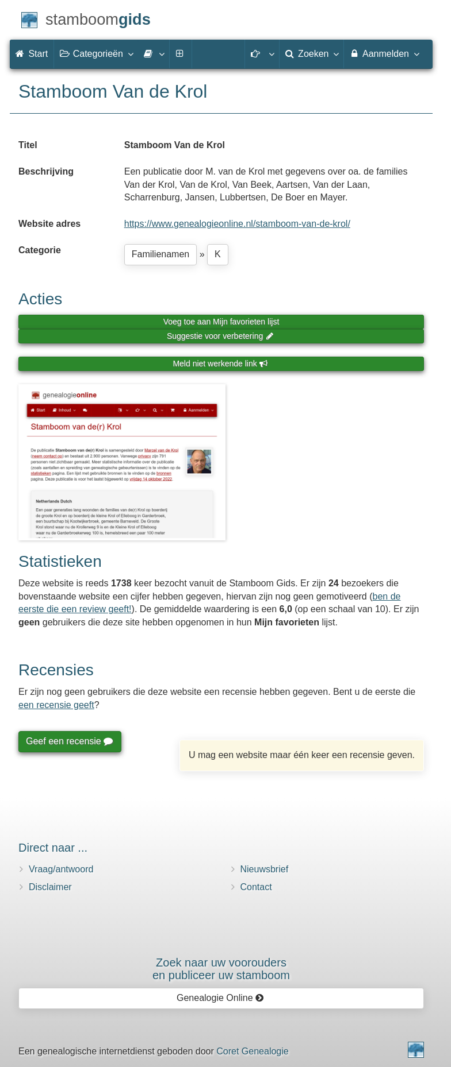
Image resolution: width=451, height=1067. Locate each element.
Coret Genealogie (252, 1051)
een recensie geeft (56, 705)
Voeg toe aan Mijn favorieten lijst (221, 321)
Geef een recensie (69, 741)
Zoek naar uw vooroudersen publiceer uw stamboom (221, 968)
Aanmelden (384, 53)
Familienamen (160, 254)
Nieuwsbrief (264, 869)
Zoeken (311, 53)
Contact (256, 887)
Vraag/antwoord (61, 869)
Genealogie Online (220, 998)
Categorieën (96, 53)
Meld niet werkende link (220, 363)
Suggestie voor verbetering (220, 336)
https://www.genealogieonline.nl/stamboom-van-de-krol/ (237, 224)
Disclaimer (50, 887)
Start (32, 54)
